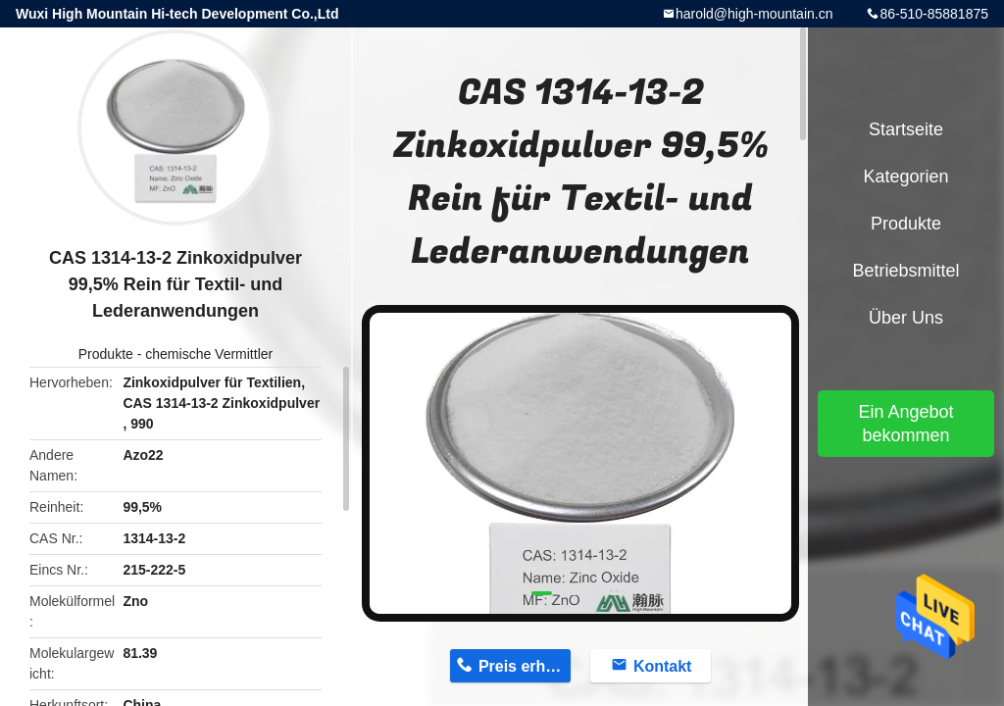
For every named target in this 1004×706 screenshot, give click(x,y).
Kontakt (662, 666)
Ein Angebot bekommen (905, 423)
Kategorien (905, 176)
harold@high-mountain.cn (754, 14)
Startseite (906, 129)
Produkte (105, 354)
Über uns (906, 318)
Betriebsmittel (905, 270)
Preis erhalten (524, 666)
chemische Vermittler (209, 354)
